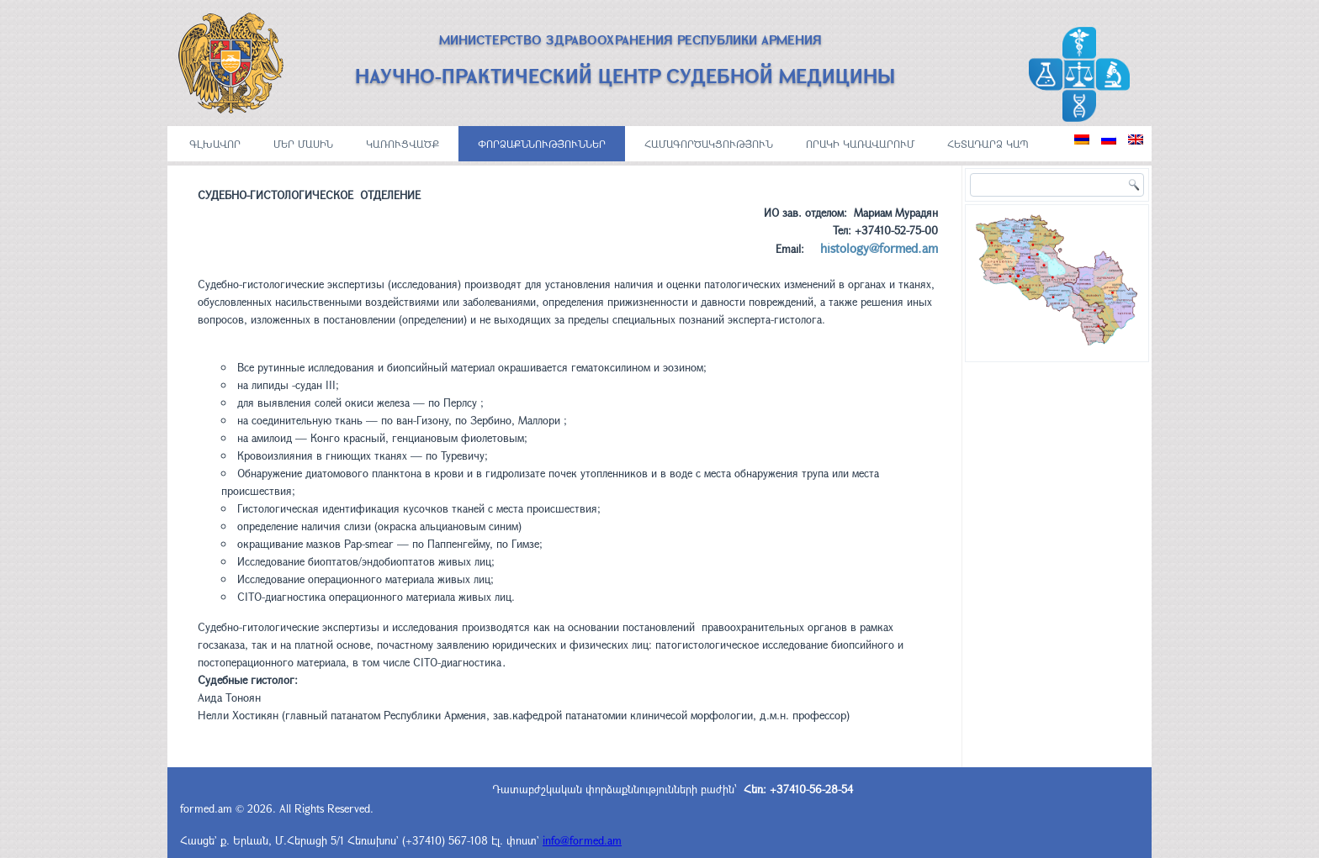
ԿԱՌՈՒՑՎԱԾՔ (402, 143)
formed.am (206, 808)
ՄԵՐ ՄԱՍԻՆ (303, 143)
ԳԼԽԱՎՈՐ (215, 143)
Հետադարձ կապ (988, 143)
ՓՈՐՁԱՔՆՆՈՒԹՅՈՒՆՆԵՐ (542, 143)
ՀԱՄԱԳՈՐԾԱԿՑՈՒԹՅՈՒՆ (708, 143)
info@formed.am (582, 840)
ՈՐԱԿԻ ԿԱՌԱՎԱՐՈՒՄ (860, 143)
